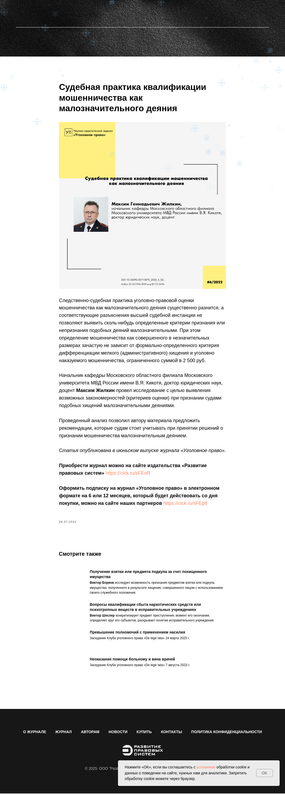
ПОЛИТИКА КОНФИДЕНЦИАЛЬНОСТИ (226, 732)
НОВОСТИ (118, 732)
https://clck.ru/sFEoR (128, 473)
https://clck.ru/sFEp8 (185, 503)
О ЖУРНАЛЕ (34, 732)
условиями (205, 767)
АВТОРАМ (90, 732)
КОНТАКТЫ (171, 732)
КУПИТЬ (144, 732)
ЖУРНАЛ (63, 732)
